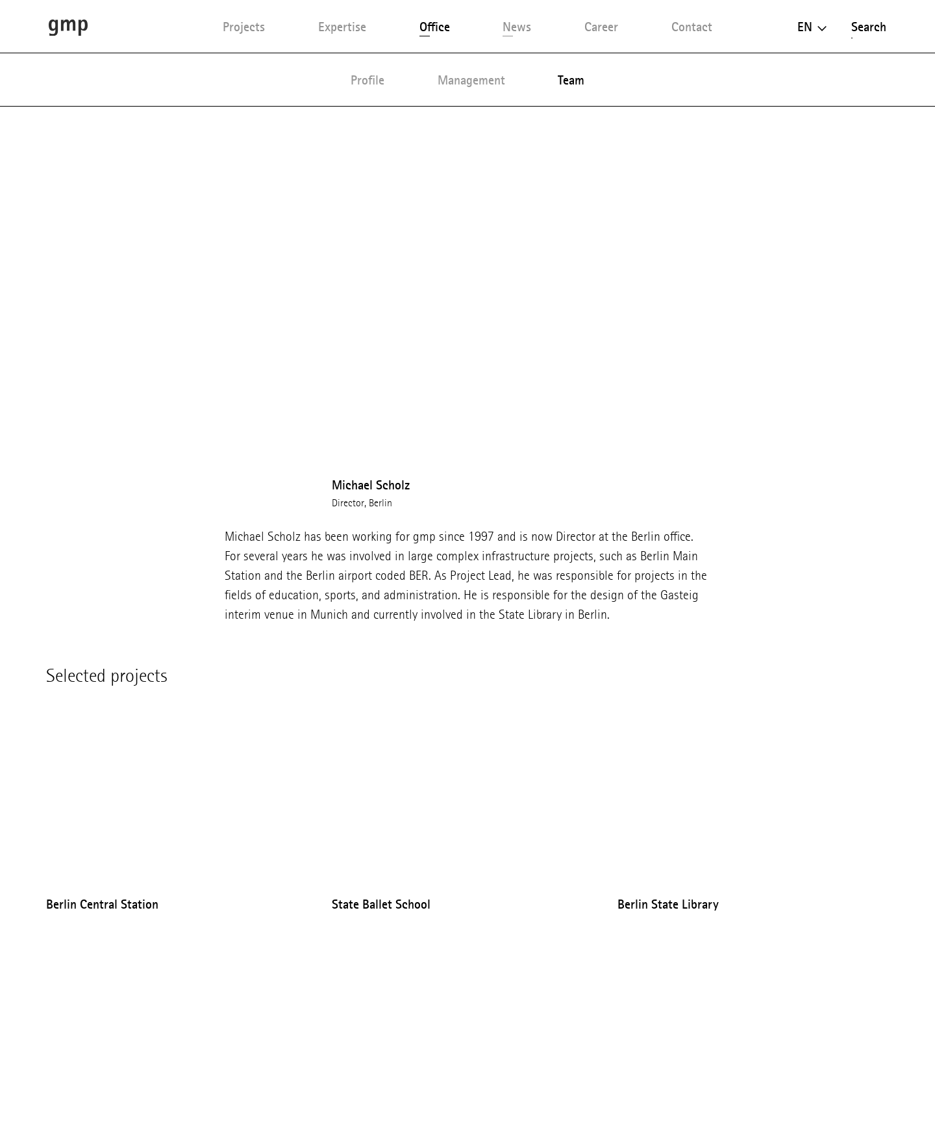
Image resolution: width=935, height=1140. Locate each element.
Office (434, 26)
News (517, 26)
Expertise (342, 26)
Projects (244, 26)
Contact (691, 26)
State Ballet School (381, 904)
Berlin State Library (668, 904)
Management (471, 80)
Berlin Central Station (102, 904)
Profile (367, 80)
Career (601, 26)
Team (571, 80)
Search (868, 26)
